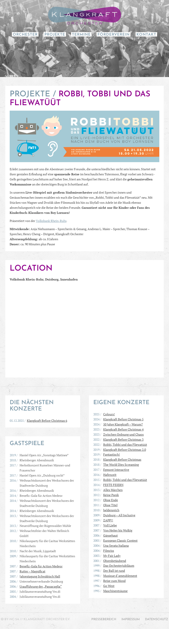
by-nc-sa (11, 619)
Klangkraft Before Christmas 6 (47, 420)
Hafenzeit (109, 475)
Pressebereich (103, 619)
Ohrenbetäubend (114, 561)
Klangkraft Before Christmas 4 (123, 429)
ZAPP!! (108, 520)
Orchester (25, 35)
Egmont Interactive (116, 470)
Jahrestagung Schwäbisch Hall (40, 576)
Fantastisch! (111, 454)
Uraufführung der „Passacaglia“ (41, 586)
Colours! (109, 414)
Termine (81, 35)
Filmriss (108, 550)
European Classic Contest (120, 540)
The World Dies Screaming (121, 464)
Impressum (130, 619)
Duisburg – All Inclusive (119, 515)
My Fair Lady (112, 556)
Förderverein (113, 35)
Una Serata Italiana (116, 545)
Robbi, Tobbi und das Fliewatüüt (125, 444)
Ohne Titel (110, 505)
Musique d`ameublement (120, 576)
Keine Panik (111, 495)
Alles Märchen (113, 490)
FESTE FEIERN (113, 485)
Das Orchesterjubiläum (118, 565)
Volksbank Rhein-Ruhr (51, 221)
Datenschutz (156, 619)
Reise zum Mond (114, 581)
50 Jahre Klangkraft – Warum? (123, 424)
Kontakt (146, 35)
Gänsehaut (110, 535)
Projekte (54, 35)
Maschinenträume (115, 591)
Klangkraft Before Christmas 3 (123, 439)
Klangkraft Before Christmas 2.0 (124, 449)
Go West (108, 586)
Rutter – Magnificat (32, 571)
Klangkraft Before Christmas (122, 459)
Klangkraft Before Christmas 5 (123, 419)
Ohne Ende (110, 500)
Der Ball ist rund (114, 570)
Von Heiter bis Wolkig (117, 530)
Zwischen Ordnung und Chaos (123, 434)
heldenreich (111, 510)
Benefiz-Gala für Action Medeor (41, 566)
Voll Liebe (110, 525)
